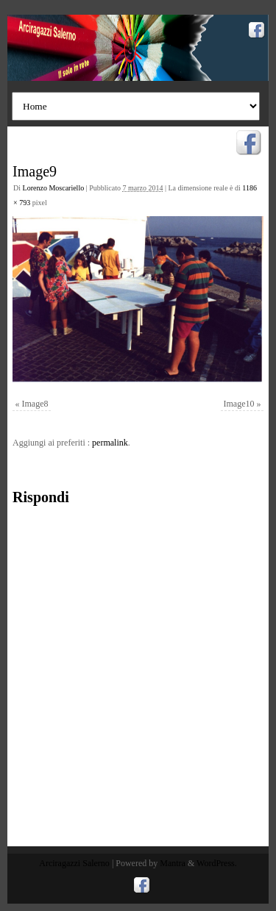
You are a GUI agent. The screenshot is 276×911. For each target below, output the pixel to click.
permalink (110, 442)
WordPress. (217, 863)
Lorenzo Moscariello (54, 188)
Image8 (35, 404)
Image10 (239, 404)
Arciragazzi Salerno (74, 863)
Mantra (172, 863)
